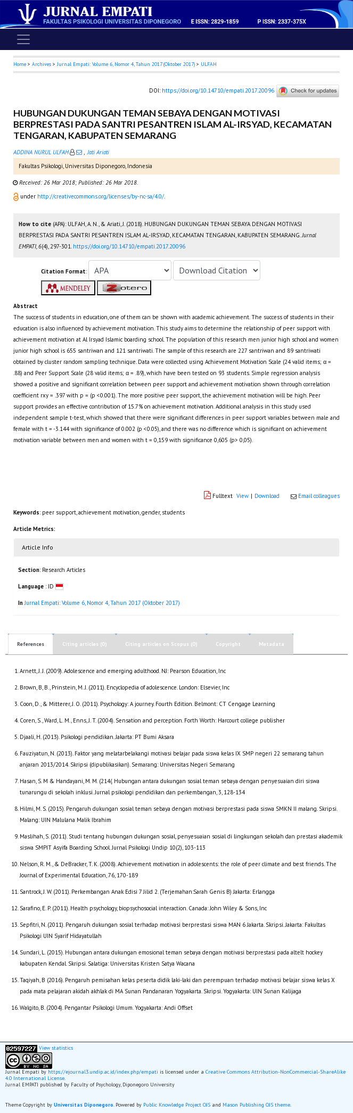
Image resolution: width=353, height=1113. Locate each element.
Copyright (228, 644)
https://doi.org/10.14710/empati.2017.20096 (218, 90)
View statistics (56, 1048)
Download (267, 496)
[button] (16, 196)
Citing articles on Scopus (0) (161, 644)
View (242, 496)
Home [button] (19, 64)
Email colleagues (319, 496)
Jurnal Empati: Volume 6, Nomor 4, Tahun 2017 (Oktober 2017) (126, 64)
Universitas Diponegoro (83, 1104)
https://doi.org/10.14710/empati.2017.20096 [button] (129, 246)
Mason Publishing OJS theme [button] (256, 1104)
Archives (41, 64)
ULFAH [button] (209, 64)
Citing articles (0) (84, 644)
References (30, 644)
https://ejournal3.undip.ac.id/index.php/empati (103, 1071)
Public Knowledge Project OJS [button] (176, 1104)
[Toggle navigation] (23, 39)
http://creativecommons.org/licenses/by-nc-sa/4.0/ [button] (100, 196)
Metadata (271, 644)
